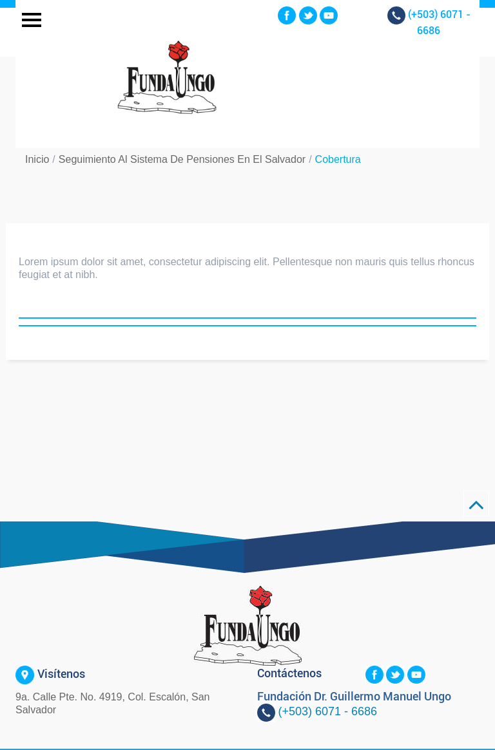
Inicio (37, 159)
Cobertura (338, 159)
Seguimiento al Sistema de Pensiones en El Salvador (182, 159)
